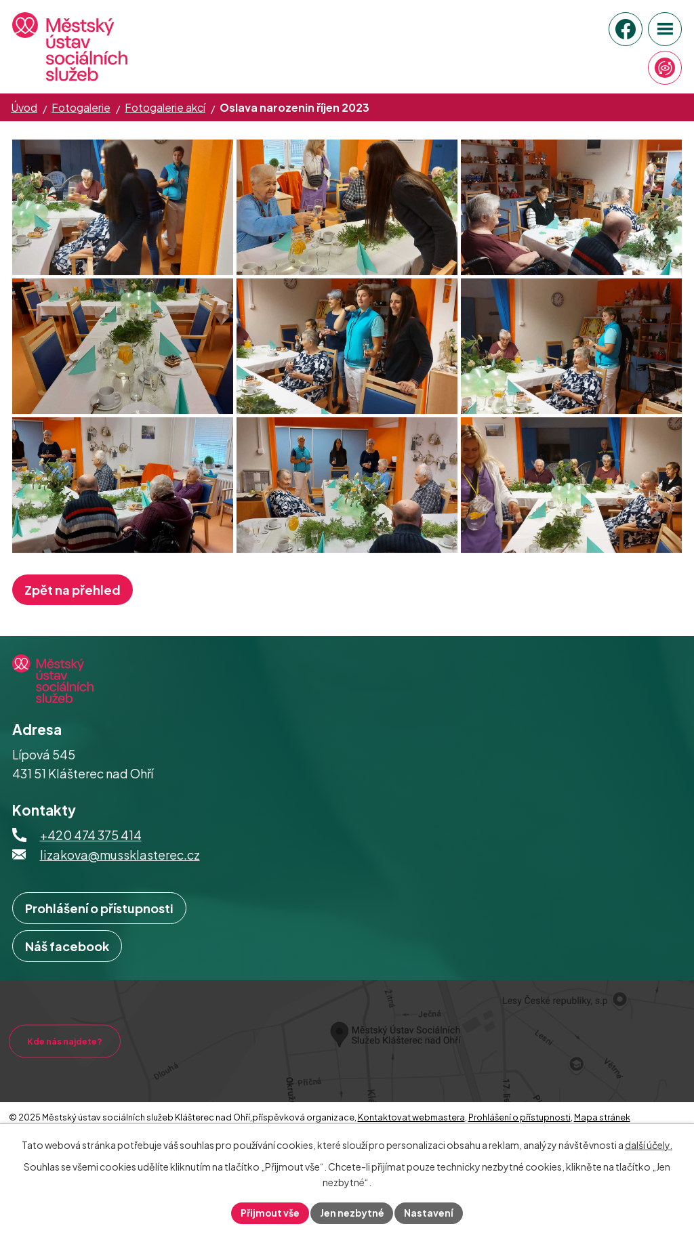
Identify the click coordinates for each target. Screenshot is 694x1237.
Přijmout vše (270, 1213)
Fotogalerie (81, 107)
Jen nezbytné (352, 1213)
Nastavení (430, 1213)
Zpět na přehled (72, 630)
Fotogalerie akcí (165, 107)
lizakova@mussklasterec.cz (120, 895)
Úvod (24, 107)
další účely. (648, 1145)
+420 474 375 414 (91, 875)
